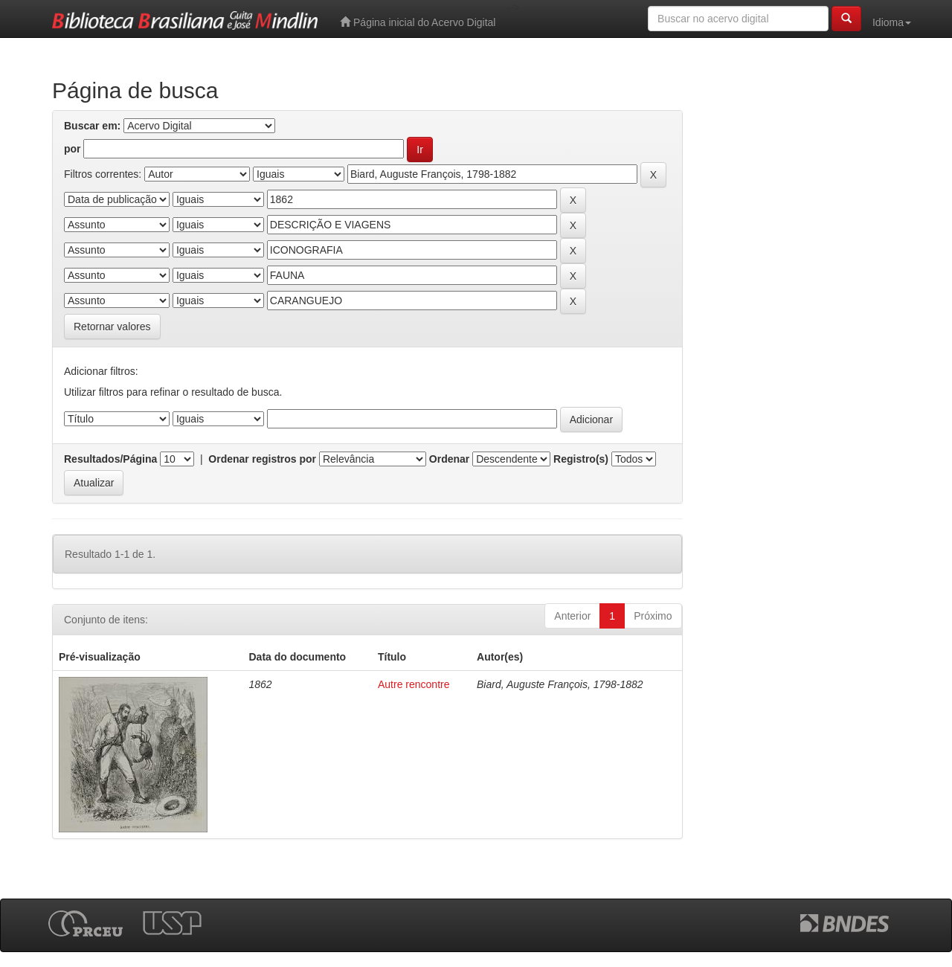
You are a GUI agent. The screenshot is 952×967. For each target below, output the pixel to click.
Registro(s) (580, 459)
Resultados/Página (110, 459)
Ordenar (449, 459)
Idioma (891, 22)
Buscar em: (92, 126)
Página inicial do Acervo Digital (417, 22)
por (72, 149)
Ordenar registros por (262, 459)
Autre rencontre (414, 684)
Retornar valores (112, 326)
